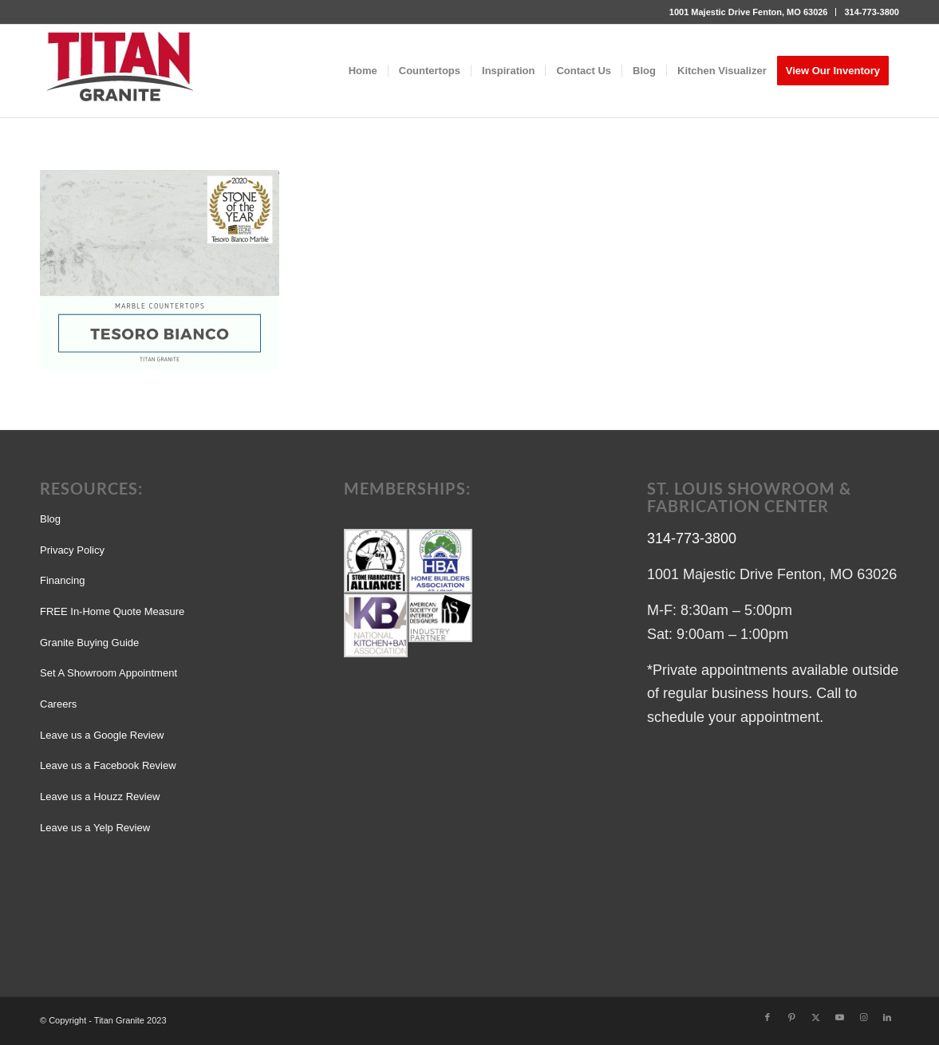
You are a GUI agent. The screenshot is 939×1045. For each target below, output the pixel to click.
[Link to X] (815, 1017)
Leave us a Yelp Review (95, 828)
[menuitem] (749, 12)
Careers (58, 704)
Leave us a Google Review (102, 735)
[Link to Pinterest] (791, 1017)
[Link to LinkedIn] (887, 1017)
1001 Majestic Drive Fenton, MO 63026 (748, 12)
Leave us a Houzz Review (100, 796)
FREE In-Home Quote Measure (112, 611)
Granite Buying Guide (89, 643)
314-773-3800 (871, 12)
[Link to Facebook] (767, 1017)
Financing (62, 580)
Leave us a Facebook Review (108, 765)
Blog (50, 519)
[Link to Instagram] (863, 1017)
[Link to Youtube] (839, 1017)
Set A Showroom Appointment (108, 673)
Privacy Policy (72, 550)
